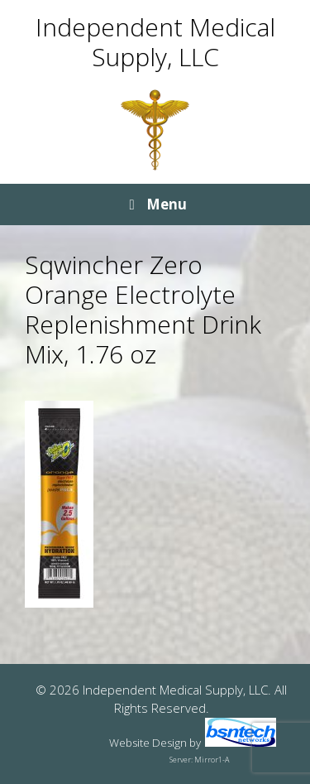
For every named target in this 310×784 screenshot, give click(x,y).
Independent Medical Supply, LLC (155, 42)
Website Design (148, 742)
